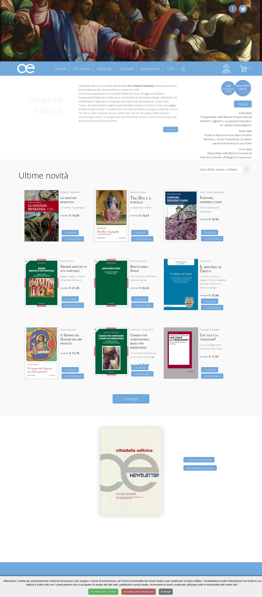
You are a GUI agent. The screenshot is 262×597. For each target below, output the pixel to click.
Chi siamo (81, 68)
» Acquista (70, 232)
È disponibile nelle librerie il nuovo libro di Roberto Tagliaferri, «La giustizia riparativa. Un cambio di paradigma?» (226, 121)
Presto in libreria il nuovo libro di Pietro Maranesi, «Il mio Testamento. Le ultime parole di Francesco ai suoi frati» (228, 139)
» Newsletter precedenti (200, 468)
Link (170, 68)
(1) (245, 68)
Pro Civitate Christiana (141, 86)
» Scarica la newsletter (198, 460)
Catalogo (105, 68)
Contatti (127, 68)
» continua (170, 129)
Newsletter (150, 68)
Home (60, 68)
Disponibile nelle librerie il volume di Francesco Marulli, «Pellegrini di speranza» (226, 155)
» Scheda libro (72, 239)
